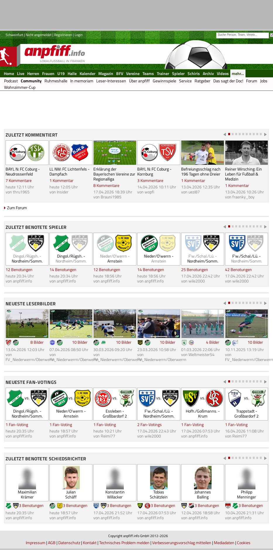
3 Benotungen (31, 505)
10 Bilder (79, 342)
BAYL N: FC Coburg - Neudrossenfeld (23, 171)
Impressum (35, 542)
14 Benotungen (62, 269)
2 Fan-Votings (149, 424)
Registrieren (63, 35)
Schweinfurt (14, 35)
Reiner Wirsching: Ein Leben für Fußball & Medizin (243, 174)
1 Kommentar (61, 180)
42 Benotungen (238, 269)
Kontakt (90, 542)
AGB (52, 542)
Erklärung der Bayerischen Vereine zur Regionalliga (114, 174)
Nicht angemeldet (38, 35)
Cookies (243, 542)
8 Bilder (37, 342)
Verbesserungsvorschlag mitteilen (181, 542)
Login (79, 35)
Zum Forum (17, 208)
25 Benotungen (194, 269)
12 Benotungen (19, 269)
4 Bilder (212, 342)
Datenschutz (69, 542)
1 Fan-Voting (17, 424)
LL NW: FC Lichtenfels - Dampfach (69, 171)
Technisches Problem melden (124, 542)
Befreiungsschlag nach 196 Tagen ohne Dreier (201, 171)
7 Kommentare (19, 180)
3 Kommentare (150, 180)
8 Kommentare (106, 185)
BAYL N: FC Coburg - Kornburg (154, 171)
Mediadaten (224, 542)
